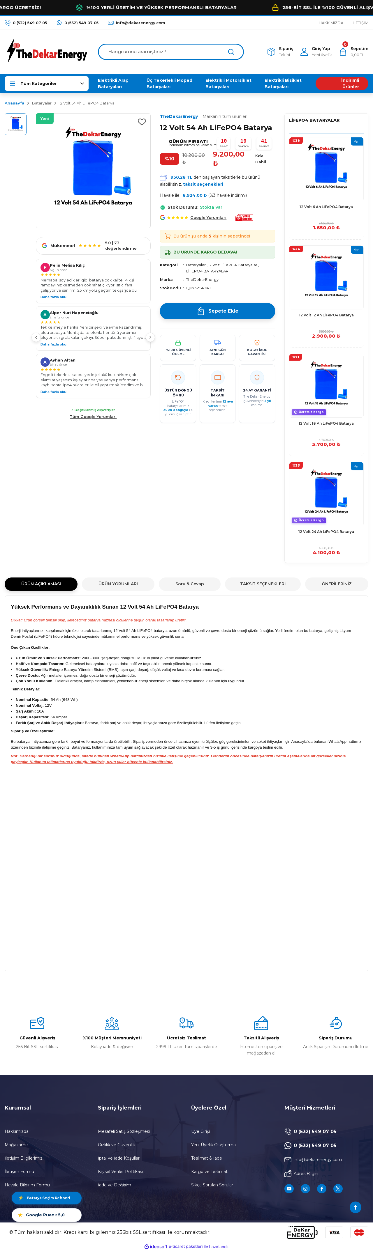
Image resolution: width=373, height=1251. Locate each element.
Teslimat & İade (206, 1158)
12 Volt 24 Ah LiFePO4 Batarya (326, 531)
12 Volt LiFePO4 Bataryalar (232, 265)
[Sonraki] (150, 337)
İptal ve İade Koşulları (119, 1158)
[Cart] (353, 51)
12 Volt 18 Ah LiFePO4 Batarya (326, 423)
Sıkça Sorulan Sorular (212, 1185)
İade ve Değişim (114, 1185)
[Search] (171, 52)
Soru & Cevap (189, 583)
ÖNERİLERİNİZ (337, 583)
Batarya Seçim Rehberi (44, 1198)
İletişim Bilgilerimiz (24, 1158)
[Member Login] (316, 51)
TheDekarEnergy (203, 116)
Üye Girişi (200, 1131)
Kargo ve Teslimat (209, 1171)
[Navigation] (47, 83)
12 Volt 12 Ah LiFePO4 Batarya (326, 315)
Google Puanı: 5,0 (41, 1215)
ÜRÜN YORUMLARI (118, 583)
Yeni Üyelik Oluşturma (213, 1144)
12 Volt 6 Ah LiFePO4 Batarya (326, 207)
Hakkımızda (17, 1131)
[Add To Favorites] (142, 122)
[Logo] (47, 51)
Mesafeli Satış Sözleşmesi (124, 1131)
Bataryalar (196, 265)
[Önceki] (36, 337)
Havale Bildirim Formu (27, 1185)
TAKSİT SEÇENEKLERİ (263, 583)
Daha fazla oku (53, 297)
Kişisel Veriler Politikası (120, 1171)
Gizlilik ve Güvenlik (116, 1144)
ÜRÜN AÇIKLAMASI (41, 583)
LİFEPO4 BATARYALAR (207, 271)
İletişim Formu (19, 1171)
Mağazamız (17, 1144)
